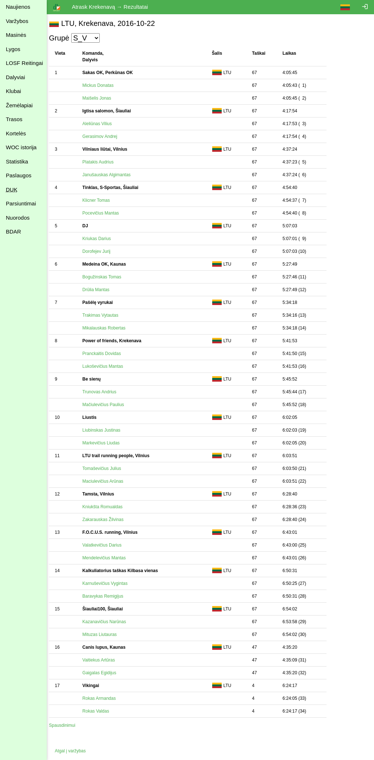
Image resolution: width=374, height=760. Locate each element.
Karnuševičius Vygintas (108, 583)
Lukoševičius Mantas (106, 366)
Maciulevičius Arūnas (106, 481)
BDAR (13, 231)
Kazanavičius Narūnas (108, 621)
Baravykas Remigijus (106, 596)
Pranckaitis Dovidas (105, 353)
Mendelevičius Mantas (108, 557)
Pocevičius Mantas (104, 213)
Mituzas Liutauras (103, 634)
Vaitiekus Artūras (102, 660)
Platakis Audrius (101, 162)
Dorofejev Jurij (100, 251)
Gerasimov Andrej (103, 136)
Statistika (17, 161)
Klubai (13, 91)
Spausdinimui (66, 725)
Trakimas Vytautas (104, 315)
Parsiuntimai (21, 203)
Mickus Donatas (101, 85)
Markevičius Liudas (104, 442)
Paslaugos (18, 175)
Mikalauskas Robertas (107, 328)
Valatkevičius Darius (105, 545)
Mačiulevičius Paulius (107, 404)
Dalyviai (15, 77)
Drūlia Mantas (99, 289)
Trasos (14, 119)
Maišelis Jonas (100, 98)
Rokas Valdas (99, 711)
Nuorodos (18, 218)
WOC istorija (21, 147)
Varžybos (17, 21)
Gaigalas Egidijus (103, 672)
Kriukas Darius (100, 238)
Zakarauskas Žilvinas (106, 519)
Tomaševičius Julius (105, 468)
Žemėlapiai (19, 105)
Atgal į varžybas (73, 750)
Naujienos (18, 7)
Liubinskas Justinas (105, 430)
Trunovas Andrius (103, 391)
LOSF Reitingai (24, 63)
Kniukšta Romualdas (106, 506)
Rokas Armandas (102, 698)
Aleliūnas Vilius (101, 123)
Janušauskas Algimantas (110, 174)
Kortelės (16, 133)
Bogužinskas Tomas (105, 276)
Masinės (16, 35)
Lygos (13, 49)
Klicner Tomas (100, 200)
